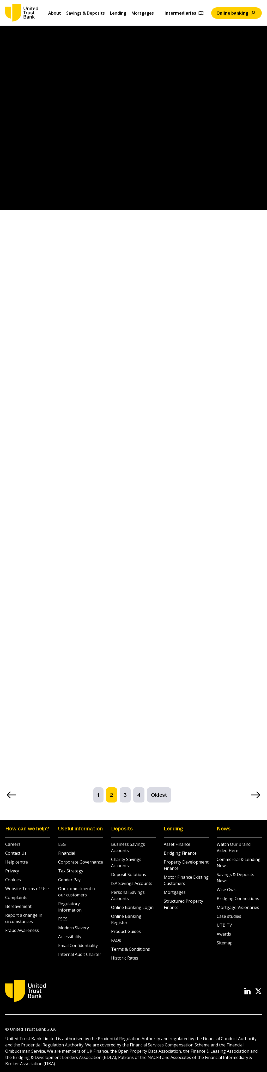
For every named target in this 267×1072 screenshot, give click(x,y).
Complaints (16, 897)
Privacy (12, 871)
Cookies (13, 880)
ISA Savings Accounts (131, 883)
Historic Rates (124, 958)
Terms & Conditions (130, 949)
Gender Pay (69, 880)
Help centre (16, 862)
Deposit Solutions (128, 874)
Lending (118, 13)
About (54, 13)
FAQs (116, 940)
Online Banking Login (132, 907)
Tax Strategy (70, 871)
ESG (62, 844)
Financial (66, 853)
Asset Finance (177, 844)
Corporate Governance (80, 862)
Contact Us (16, 853)
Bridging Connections (238, 898)
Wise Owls (226, 890)
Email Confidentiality (78, 945)
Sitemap (225, 943)
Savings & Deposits (85, 13)
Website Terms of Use (27, 888)
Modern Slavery (73, 928)
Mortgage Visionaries (238, 907)
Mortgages (142, 13)
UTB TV (224, 925)
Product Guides (126, 931)
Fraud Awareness (22, 930)
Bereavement (18, 906)
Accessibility (69, 936)
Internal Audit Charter (79, 954)
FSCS (63, 919)
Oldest (159, 795)
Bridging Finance (180, 853)
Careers (13, 844)
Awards (224, 934)
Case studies (229, 916)
